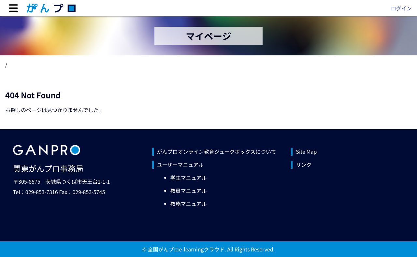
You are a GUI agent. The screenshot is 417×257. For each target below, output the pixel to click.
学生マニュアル (188, 177)
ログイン (401, 8)
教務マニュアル (188, 203)
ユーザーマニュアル (180, 164)
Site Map (306, 151)
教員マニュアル (188, 190)
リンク (303, 164)
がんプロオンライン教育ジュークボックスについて (216, 151)
